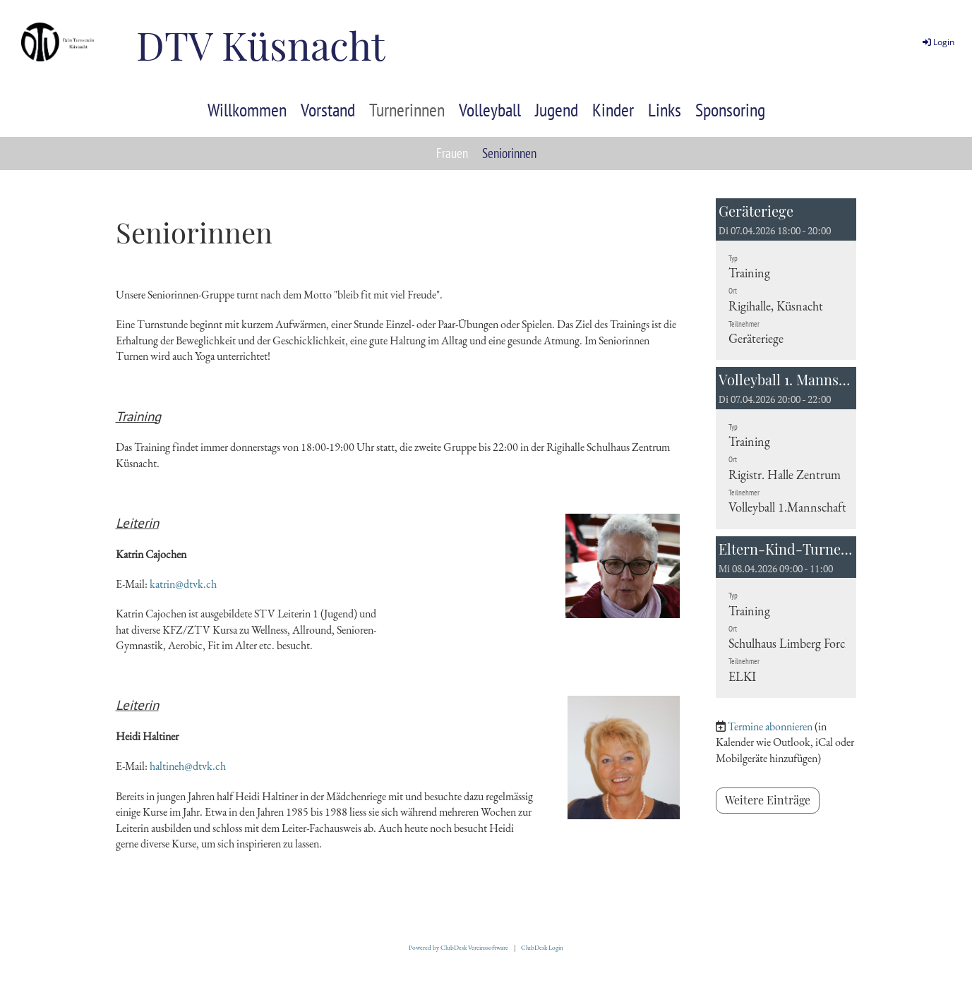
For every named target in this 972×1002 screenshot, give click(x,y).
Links (664, 109)
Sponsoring (730, 109)
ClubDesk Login (542, 947)
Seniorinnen (509, 153)
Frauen (452, 153)
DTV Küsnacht (260, 44)
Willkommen (247, 109)
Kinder (613, 109)
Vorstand (328, 109)
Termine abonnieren (770, 726)
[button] (786, 279)
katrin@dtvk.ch (183, 584)
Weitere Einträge (767, 799)
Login (937, 42)
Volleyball (490, 109)
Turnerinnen (407, 109)
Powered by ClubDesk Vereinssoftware (458, 947)
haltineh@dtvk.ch (188, 766)
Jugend (556, 109)
